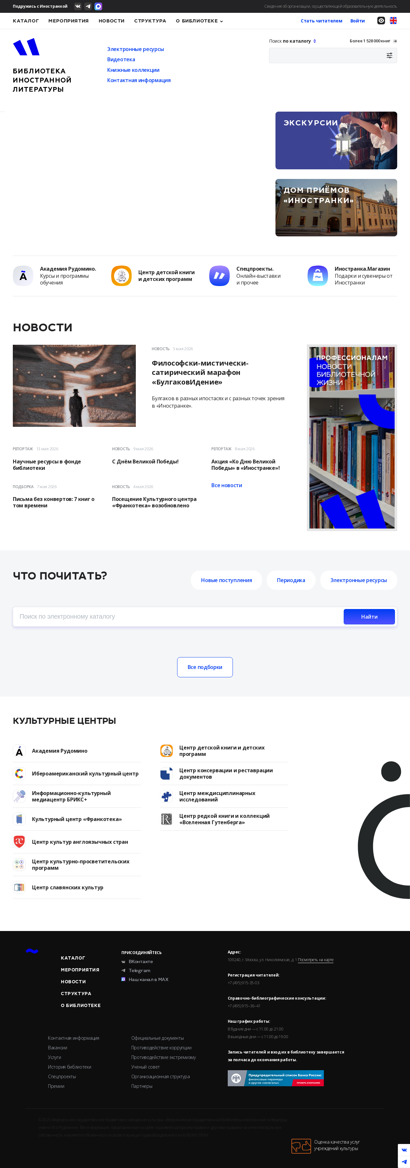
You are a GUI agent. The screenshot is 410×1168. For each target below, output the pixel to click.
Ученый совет (145, 1067)
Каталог (26, 21)
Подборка (23, 486)
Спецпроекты (62, 1076)
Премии (56, 1086)
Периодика (291, 580)
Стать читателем (321, 21)
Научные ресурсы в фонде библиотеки (47, 464)
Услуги (54, 1057)
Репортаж (23, 449)
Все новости (226, 485)
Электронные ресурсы (135, 49)
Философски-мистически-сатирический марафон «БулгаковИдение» (200, 372)
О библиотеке (197, 21)
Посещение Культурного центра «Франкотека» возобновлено (154, 502)
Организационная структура (160, 1076)
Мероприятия (68, 21)
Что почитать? (60, 576)
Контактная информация (139, 80)
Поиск (290, 41)
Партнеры (141, 1086)
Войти (357, 21)
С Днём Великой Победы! (145, 461)
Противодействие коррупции (161, 1048)
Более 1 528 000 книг (370, 41)
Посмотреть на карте (315, 959)
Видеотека (121, 59)
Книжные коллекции (133, 69)
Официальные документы (157, 1038)
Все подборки (205, 667)
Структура (150, 21)
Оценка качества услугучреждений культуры (325, 1146)
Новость (161, 348)
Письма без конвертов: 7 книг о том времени (53, 502)
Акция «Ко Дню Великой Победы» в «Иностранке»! (245, 464)
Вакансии (57, 1048)
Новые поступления (226, 580)
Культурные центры (64, 721)
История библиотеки (69, 1067)
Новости (112, 21)
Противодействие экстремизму (163, 1057)
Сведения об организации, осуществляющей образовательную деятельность (330, 6)
